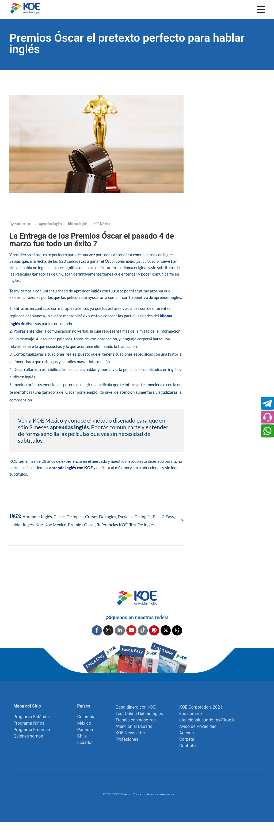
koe (39, 524)
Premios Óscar (81, 524)
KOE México (102, 223)
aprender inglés (37, 516)
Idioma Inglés (77, 223)
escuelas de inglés (134, 516)
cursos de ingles (100, 516)
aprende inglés (62, 467)
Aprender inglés (50, 223)
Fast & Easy (163, 516)
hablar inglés (21, 524)
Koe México (55, 524)
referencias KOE (112, 524)
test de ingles (142, 524)
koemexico (22, 223)
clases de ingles (68, 516)
